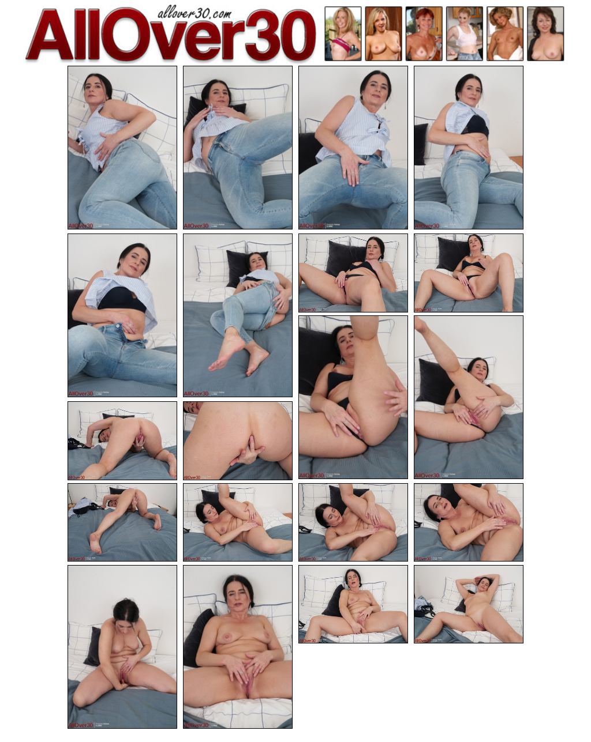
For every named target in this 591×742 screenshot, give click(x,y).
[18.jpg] (238, 647)
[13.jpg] (122, 522)
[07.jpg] (353, 272)
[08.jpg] (468, 272)
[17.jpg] (122, 647)
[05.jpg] (122, 315)
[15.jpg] (353, 522)
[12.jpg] (238, 440)
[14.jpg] (238, 522)
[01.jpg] (122, 147)
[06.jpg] (238, 315)
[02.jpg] (238, 147)
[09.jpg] (353, 397)
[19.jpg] (353, 604)
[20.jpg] (468, 604)
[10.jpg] (468, 397)
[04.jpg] (468, 147)
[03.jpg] (353, 147)
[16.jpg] (468, 522)
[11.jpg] (122, 440)
